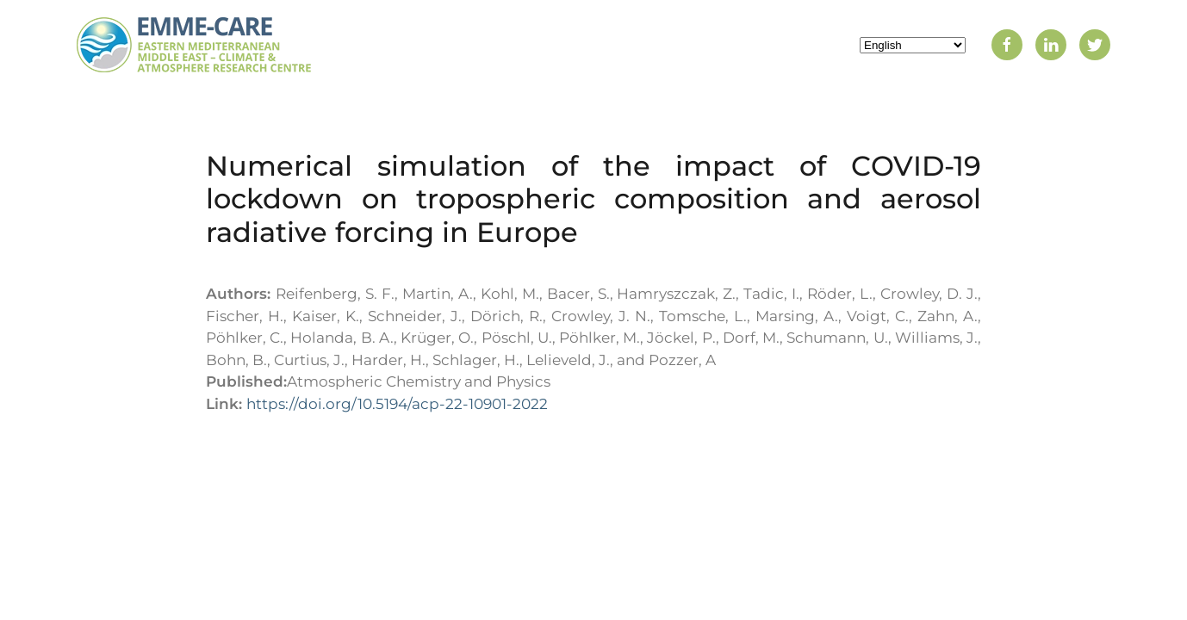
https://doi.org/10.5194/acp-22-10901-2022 (397, 403)
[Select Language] (913, 45)
